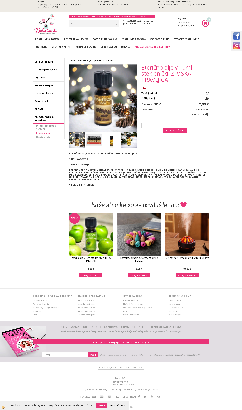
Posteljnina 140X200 (47, 39)
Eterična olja (43, 132)
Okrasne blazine (86, 46)
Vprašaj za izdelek (150, 93)
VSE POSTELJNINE (159, 39)
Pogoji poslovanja (41, 304)
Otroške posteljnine (186, 39)
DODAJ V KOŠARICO (175, 130)
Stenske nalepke (62, 46)
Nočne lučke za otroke (133, 304)
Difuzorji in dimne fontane (46, 127)
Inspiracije (37, 311)
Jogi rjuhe (41, 46)
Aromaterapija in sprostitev (152, 46)
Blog (35, 314)
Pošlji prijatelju (148, 98)
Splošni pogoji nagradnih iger (46, 307)
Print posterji (129, 311)
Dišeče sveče (43, 136)
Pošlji (93, 354)
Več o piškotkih (117, 405)
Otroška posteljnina (87, 304)
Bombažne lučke (130, 300)
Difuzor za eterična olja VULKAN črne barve (187, 257)
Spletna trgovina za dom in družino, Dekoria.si (122, 367)
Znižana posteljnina (86, 314)
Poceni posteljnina (86, 300)
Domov (72, 60)
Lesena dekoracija (131, 314)
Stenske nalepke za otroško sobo (137, 307)
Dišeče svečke (175, 314)
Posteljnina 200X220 (133, 39)
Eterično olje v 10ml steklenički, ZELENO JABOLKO (91, 259)
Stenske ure (174, 311)
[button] (133, 100)
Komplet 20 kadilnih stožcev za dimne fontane (139, 259)
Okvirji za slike (175, 300)
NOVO (74, 218)
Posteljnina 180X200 (105, 39)
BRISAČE (125, 46)
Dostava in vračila (40, 300)
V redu (101, 405)
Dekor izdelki (109, 46)
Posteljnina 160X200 (76, 39)
